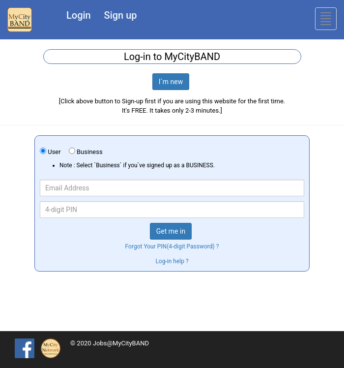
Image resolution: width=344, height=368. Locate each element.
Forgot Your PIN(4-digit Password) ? (172, 246)
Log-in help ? (171, 261)
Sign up (120, 15)
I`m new (171, 82)
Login (78, 15)
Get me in (170, 231)
